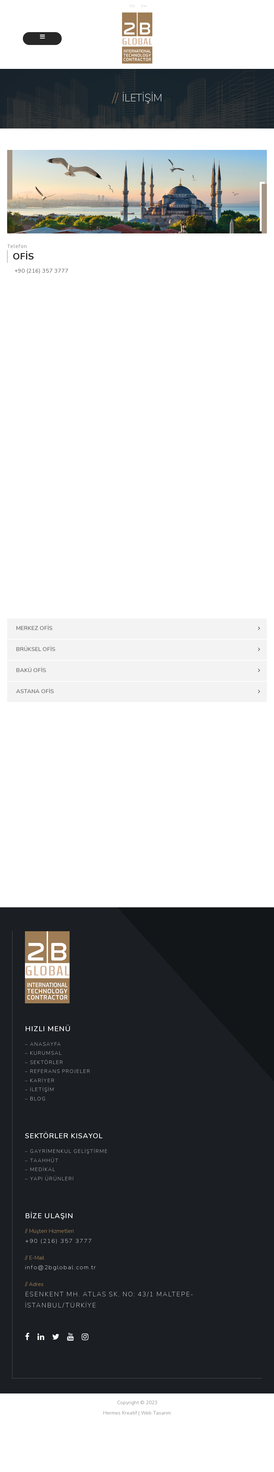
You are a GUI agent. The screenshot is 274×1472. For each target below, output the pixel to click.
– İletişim (40, 1089)
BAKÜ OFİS (31, 670)
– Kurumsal (43, 1053)
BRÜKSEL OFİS (35, 649)
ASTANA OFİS (35, 691)
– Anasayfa (43, 1044)
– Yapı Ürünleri (49, 1178)
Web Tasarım (156, 1413)
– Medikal (40, 1169)
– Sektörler (44, 1062)
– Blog (35, 1098)
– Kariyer (40, 1080)
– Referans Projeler (58, 1071)
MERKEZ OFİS (34, 628)
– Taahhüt (42, 1160)
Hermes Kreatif (120, 1413)
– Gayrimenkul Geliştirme (66, 1151)
